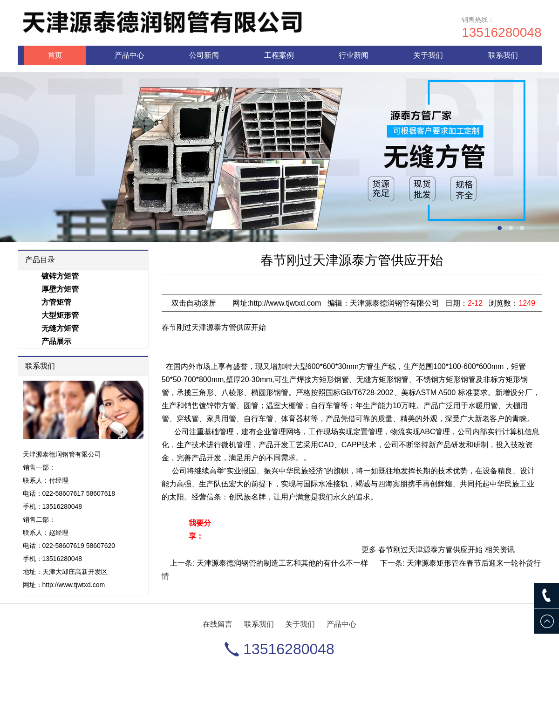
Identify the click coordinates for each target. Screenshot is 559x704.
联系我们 (503, 55)
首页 (55, 55)
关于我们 (428, 55)
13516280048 (501, 32)
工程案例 (279, 55)
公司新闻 (204, 55)
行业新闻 (353, 55)
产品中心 (129, 55)
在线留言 (217, 624)
